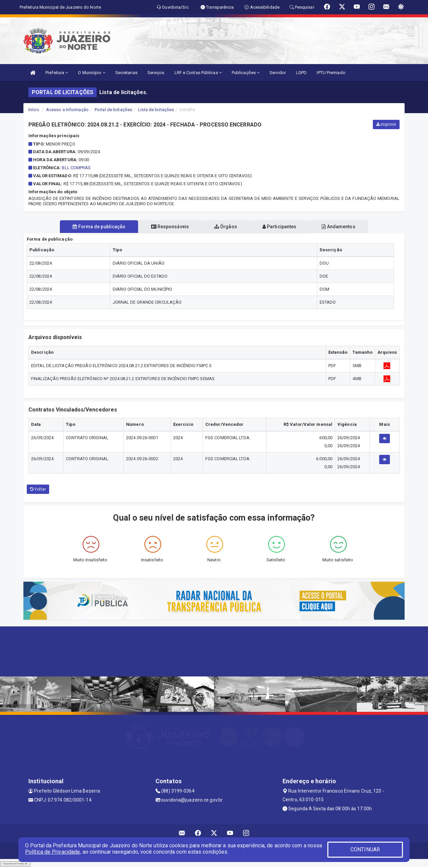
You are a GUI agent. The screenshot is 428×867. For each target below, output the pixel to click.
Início (33, 109)
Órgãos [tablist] (225, 226)
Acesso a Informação (67, 109)
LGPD (301, 72)
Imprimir (386, 124)
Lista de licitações (156, 109)
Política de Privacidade (52, 852)
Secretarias (126, 72)
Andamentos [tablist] (343, 226)
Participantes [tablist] (282, 226)
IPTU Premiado (331, 72)
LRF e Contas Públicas (198, 72)
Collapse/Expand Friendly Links (15, 864)
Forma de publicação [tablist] (93, 226)
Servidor (278, 72)
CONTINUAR (365, 849)
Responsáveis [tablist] (167, 226)
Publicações (245, 72)
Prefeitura (56, 72)
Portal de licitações (113, 109)
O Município (91, 72)
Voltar (38, 489)
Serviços (156, 72)
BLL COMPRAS (76, 167)
